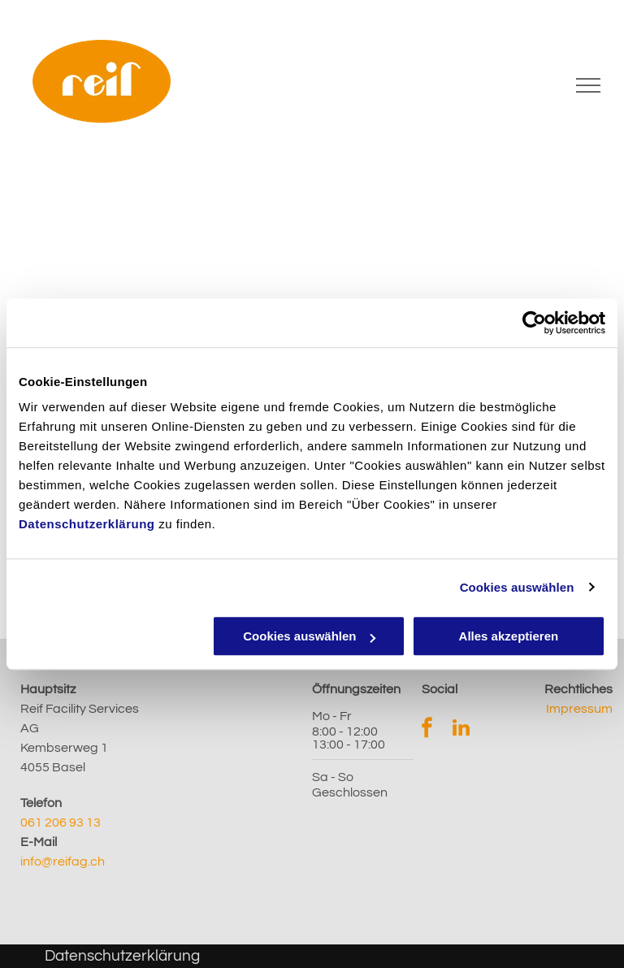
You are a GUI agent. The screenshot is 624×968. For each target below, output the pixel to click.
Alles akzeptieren (509, 636)
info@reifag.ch (62, 861)
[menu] (588, 85)
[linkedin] (461, 730)
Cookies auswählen (517, 587)
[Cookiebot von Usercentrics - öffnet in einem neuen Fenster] (534, 322)
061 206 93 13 (60, 822)
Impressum (579, 708)
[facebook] (427, 730)
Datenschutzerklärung (87, 524)
